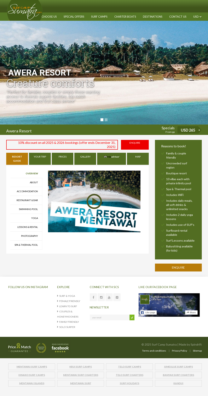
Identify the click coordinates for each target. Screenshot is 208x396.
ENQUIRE (134, 142)
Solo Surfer (67, 327)
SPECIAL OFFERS (74, 16)
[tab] (17, 159)
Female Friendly (69, 301)
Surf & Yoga (67, 295)
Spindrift (196, 344)
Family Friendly (69, 321)
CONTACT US (177, 16)
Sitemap (197, 350)
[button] (99, 16)
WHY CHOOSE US (46, 16)
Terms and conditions (154, 350)
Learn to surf (68, 306)
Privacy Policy (179, 350)
